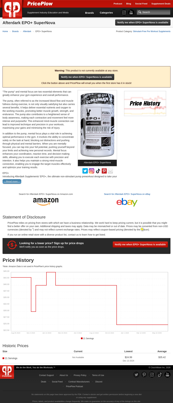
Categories (106, 12)
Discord (98, 380)
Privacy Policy (80, 374)
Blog (128, 3)
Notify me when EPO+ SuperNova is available (142, 22)
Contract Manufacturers (79, 380)
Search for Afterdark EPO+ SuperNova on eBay (127, 192)
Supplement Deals (160, 3)
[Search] (153, 12)
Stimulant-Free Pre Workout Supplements (151, 31)
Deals (43, 380)
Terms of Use (98, 374)
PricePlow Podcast (74, 385)
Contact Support (46, 374)
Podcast (118, 3)
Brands (89, 12)
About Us (64, 374)
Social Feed (141, 3)
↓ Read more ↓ (12, 180)
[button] (86, 180)
